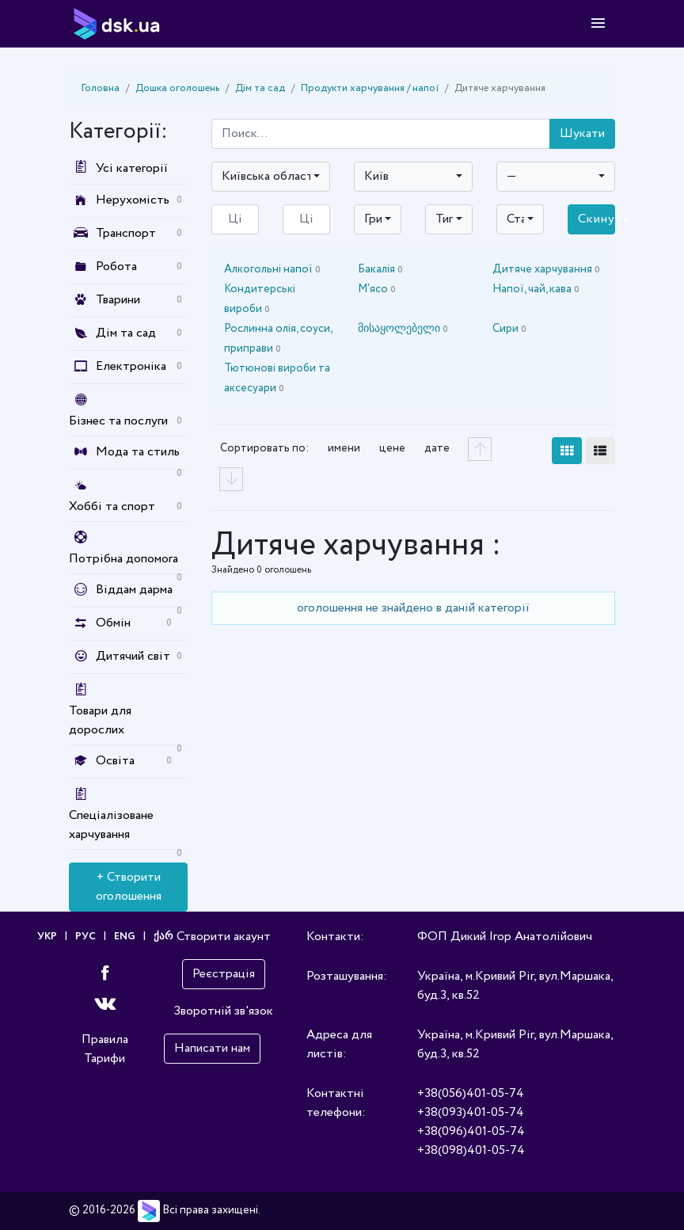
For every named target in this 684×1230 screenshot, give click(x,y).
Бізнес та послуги (118, 421)
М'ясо (377, 289)
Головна (101, 88)
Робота (116, 266)
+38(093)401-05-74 (470, 1112)
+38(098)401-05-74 (471, 1150)
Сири (509, 329)
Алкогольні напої (272, 269)
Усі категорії (118, 168)
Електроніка (131, 366)
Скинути (596, 219)
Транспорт (126, 233)
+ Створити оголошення (129, 886)
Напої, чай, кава (536, 289)
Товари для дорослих (100, 720)
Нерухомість (132, 200)
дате (437, 448)
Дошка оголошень (177, 88)
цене (392, 448)
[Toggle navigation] (598, 24)
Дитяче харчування (546, 269)
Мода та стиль (138, 452)
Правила (105, 1039)
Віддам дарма (134, 590)
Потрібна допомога (123, 559)
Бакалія (380, 269)
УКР (47, 936)
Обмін (113, 623)
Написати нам (212, 1048)
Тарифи (104, 1058)
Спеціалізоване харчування (111, 824)
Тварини (118, 300)
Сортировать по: (264, 448)
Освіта (115, 761)
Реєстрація (223, 974)
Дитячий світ (133, 656)
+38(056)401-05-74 (470, 1093)
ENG (124, 936)
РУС (85, 936)
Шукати (582, 133)
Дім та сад (260, 88)
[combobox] (270, 177)
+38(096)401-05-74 (471, 1131)
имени (344, 448)
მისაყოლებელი (403, 329)
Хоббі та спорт (112, 506)
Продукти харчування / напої (370, 88)
